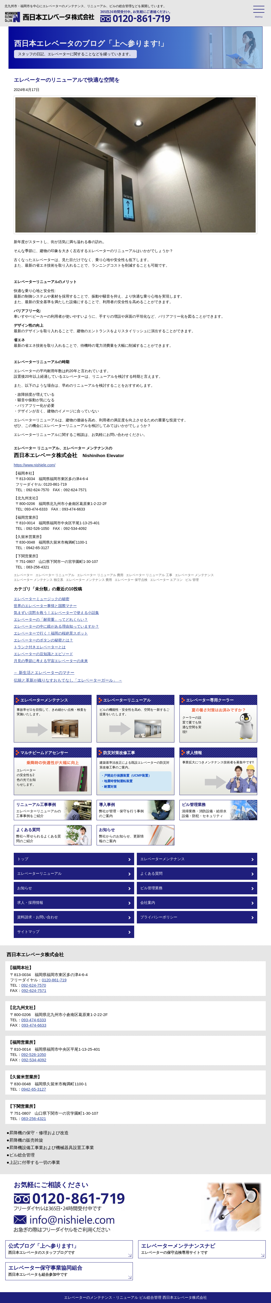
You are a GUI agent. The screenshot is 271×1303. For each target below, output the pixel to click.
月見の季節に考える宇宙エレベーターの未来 (51, 661)
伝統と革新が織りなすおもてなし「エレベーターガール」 (68, 680)
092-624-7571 (33, 990)
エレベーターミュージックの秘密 (41, 599)
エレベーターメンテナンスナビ (178, 1249)
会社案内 (197, 902)
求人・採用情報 (74, 902)
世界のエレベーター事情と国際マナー (45, 606)
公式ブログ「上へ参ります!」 (43, 1249)
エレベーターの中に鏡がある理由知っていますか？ (56, 626)
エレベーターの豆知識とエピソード (43, 654)
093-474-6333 (33, 1020)
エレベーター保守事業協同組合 (45, 1271)
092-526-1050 (33, 1054)
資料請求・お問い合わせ (74, 917)
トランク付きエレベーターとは (40, 647)
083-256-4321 (33, 1118)
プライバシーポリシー (197, 917)
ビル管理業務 (197, 888)
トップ (74, 859)
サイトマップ (74, 932)
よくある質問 (197, 873)
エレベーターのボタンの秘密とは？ (43, 640)
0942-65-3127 (33, 1089)
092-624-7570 (33, 985)
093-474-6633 (33, 1025)
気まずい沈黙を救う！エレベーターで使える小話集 (56, 613)
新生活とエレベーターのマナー (44, 672)
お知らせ (74, 888)
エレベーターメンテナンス (197, 859)
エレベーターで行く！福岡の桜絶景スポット (51, 633)
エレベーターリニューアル (74, 873)
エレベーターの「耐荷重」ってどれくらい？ (51, 619)
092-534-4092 (33, 1060)
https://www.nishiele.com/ (34, 465)
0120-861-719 (54, 980)
